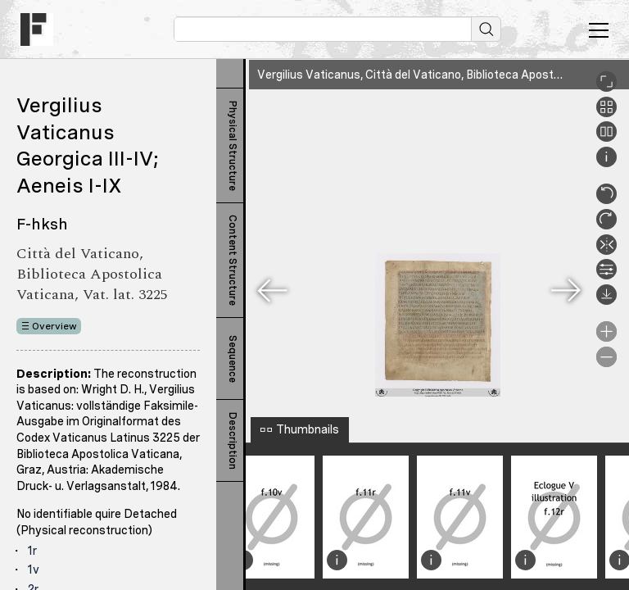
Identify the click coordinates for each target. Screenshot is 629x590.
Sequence (232, 359)
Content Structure (232, 260)
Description (232, 441)
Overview (54, 326)
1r (32, 550)
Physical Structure (232, 146)
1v (33, 569)
